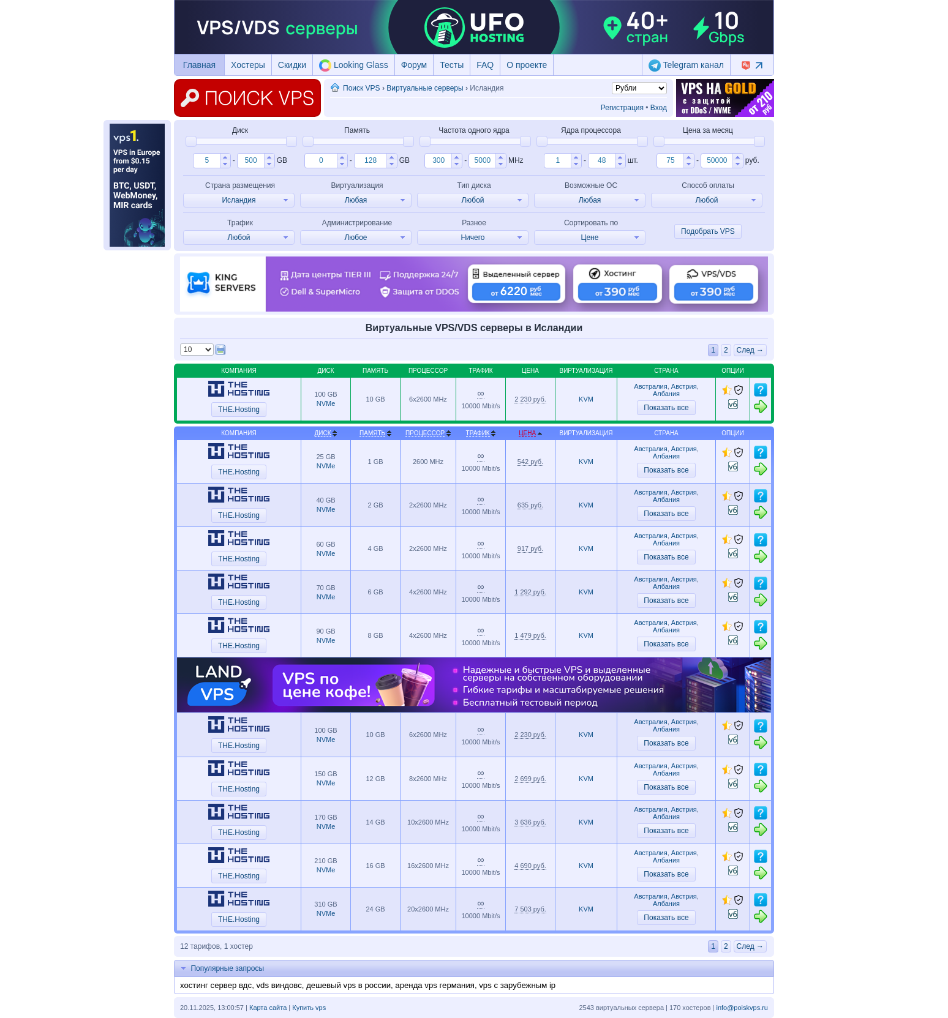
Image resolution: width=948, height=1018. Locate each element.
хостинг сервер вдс (216, 985)
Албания (666, 393)
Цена (527, 433)
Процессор (425, 433)
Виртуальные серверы (424, 88)
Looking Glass (353, 65)
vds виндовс (278, 985)
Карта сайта (268, 1007)
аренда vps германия (435, 985)
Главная (199, 65)
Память (372, 433)
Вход (658, 107)
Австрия (684, 386)
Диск (323, 433)
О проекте (526, 65)
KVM (586, 399)
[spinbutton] (207, 160)
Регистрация (622, 107)
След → (750, 350)
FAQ (485, 65)
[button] (225, 157)
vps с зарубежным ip (517, 985)
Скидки (292, 65)
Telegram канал (686, 65)
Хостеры (248, 65)
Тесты (452, 65)
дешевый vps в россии (348, 985)
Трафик (478, 433)
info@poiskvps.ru (742, 1007)
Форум (414, 65)
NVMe (326, 403)
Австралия (650, 386)
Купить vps (309, 1007)
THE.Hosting (239, 409)
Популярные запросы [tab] (221, 968)
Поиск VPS (361, 88)
